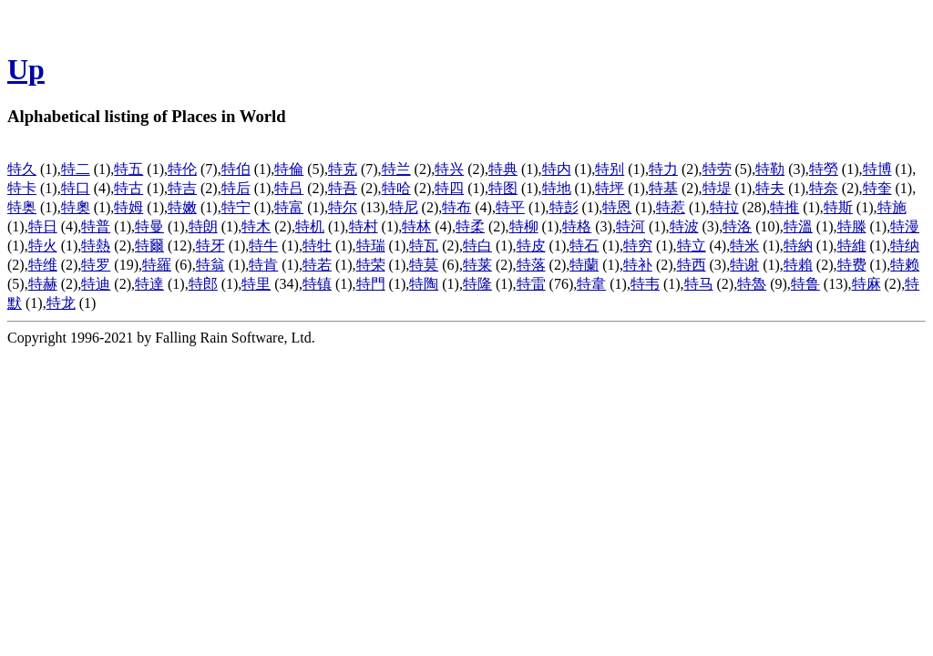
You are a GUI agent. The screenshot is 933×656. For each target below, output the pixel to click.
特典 (503, 169)
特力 (663, 169)
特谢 (744, 264)
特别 (609, 169)
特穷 (637, 245)
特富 (288, 207)
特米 (744, 245)
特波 (684, 226)
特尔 (342, 207)
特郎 (203, 284)
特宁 (236, 207)
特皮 (531, 245)
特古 (128, 188)
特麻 (866, 284)
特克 (342, 169)
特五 (128, 169)
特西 (691, 264)
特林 (416, 226)
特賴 (798, 264)
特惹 (670, 207)
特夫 (769, 188)
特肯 (263, 264)
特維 (851, 245)
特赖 (904, 264)
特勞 (823, 169)
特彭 (564, 207)
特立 (691, 245)
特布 (456, 207)
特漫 (904, 226)
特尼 (403, 207)
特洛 (737, 226)
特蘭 (584, 264)
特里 (256, 284)
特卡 (21, 188)
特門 (370, 284)
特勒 (769, 169)
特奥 (21, 207)
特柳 (523, 226)
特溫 (798, 226)
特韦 (645, 284)
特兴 (449, 169)
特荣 (370, 264)
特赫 (42, 284)
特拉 (724, 207)
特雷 (531, 284)
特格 (576, 226)
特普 (95, 226)
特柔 (470, 226)
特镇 (317, 284)
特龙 (61, 303)
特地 (556, 188)
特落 (531, 264)
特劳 (717, 169)
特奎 (877, 188)
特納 (798, 245)
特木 (256, 226)
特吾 (342, 188)
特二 (75, 169)
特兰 (396, 169)
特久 (21, 169)
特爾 (149, 245)
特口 (75, 188)
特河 (630, 226)
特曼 (149, 226)
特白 (477, 245)
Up (26, 69)
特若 (317, 264)
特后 (236, 188)
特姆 (128, 207)
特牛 (263, 245)
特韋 (591, 284)
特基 (663, 188)
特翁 (210, 264)
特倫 (288, 169)
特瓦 (423, 245)
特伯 (236, 169)
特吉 (182, 188)
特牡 (317, 245)
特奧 (75, 207)
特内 (556, 169)
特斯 (838, 207)
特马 (698, 284)
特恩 (616, 207)
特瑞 (370, 245)
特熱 (95, 245)
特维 (42, 264)
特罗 (95, 264)
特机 (309, 226)
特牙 (210, 245)
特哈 (396, 188)
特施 (892, 207)
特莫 (423, 264)
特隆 (477, 284)
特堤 (717, 188)
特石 (584, 245)
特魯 (751, 284)
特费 (851, 264)
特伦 (182, 169)
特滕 (851, 226)
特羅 (156, 264)
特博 (877, 169)
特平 (510, 207)
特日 (42, 226)
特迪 (95, 284)
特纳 (904, 245)
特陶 (423, 284)
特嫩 (182, 207)
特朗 (203, 226)
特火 (42, 245)
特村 (363, 226)
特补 (637, 264)
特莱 (477, 264)
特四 (449, 188)
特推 (784, 207)
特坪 (609, 188)
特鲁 (805, 284)
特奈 (823, 188)
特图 (503, 188)
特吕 (288, 188)
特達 (149, 284)
